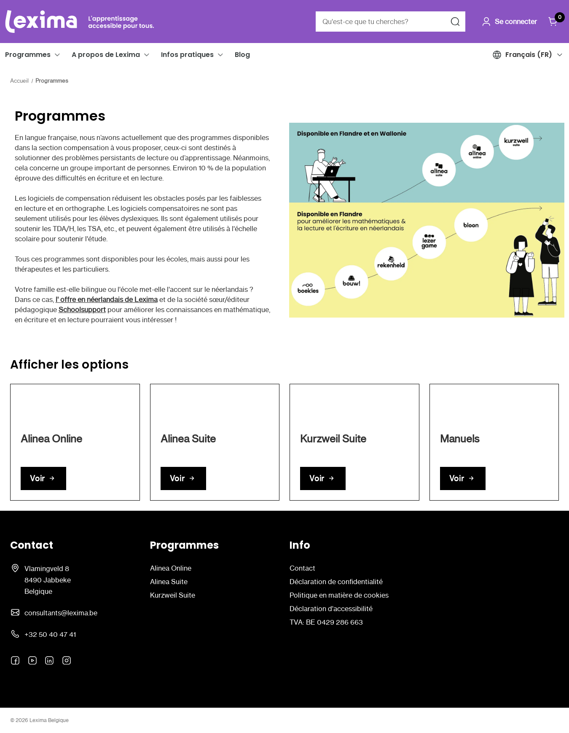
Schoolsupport (82, 309)
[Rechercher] (455, 21)
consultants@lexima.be (60, 613)
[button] (57, 55)
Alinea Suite (169, 581)
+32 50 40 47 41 (50, 634)
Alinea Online (170, 568)
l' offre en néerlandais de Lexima (107, 299)
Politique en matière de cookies (339, 595)
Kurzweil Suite (172, 595)
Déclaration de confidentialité (336, 581)
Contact (302, 568)
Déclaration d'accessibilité (331, 608)
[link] (75, 442)
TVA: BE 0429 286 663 (326, 622)
